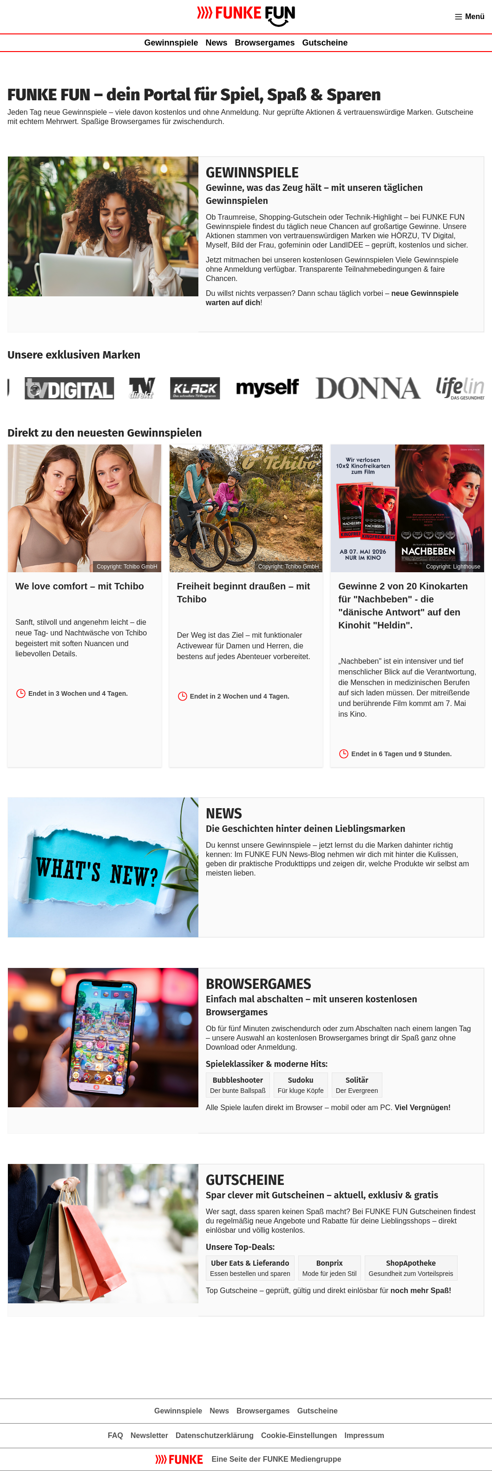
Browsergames (265, 42)
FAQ (115, 1435)
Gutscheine (325, 42)
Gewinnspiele (171, 42)
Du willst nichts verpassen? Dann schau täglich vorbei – (298, 293)
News (216, 42)
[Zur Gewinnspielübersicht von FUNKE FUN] (246, 16)
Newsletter (149, 1435)
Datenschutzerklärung (215, 1435)
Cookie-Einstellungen (299, 1435)
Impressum (364, 1435)
